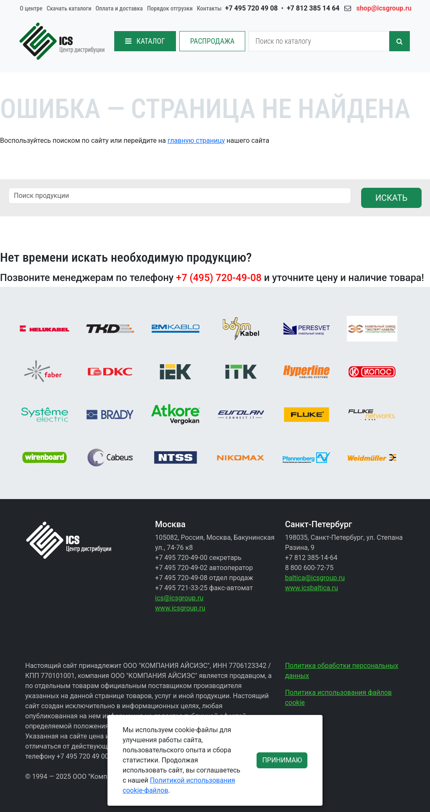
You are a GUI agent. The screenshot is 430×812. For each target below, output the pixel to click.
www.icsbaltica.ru (311, 588)
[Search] (319, 41)
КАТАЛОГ (145, 41)
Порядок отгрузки (170, 8)
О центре (31, 8)
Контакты (209, 8)
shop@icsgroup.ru (384, 8)
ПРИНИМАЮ (282, 760)
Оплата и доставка (119, 8)
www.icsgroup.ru (180, 608)
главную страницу (196, 141)
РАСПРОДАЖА (212, 41)
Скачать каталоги (69, 8)
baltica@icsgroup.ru (315, 578)
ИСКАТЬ (391, 198)
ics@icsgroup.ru (179, 598)
